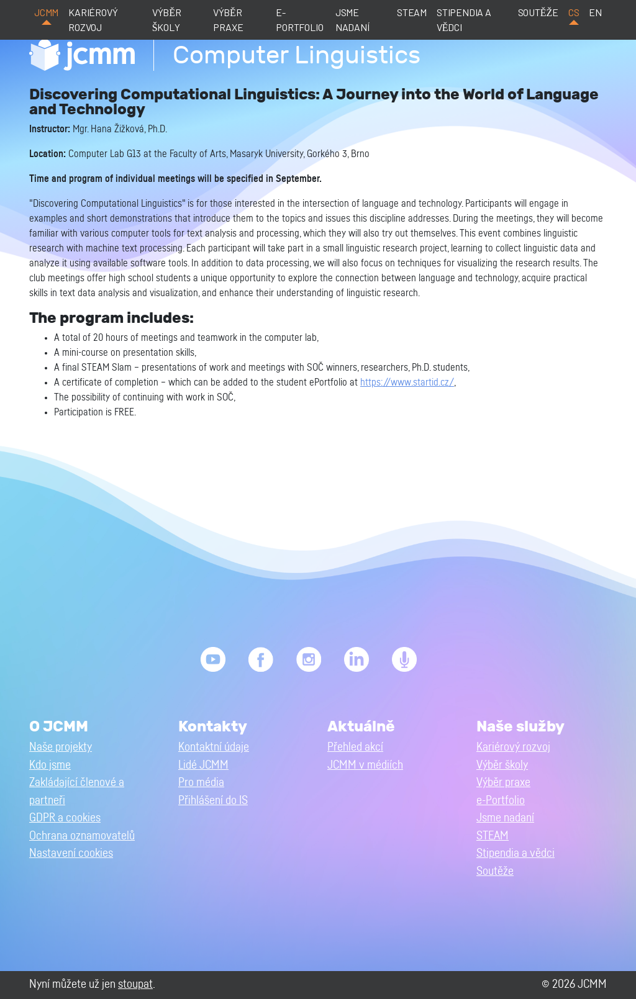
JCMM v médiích (365, 765)
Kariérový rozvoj (92, 19)
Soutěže (538, 12)
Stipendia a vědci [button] (515, 853)
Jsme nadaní (352, 19)
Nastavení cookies (71, 853)
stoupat (135, 984)
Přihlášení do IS (213, 801)
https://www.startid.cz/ (407, 382)
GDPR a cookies (65, 818)
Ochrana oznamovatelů (82, 836)
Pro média (201, 783)
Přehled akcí (355, 747)
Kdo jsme (50, 765)
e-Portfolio (299, 19)
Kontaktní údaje (213, 747)
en (595, 12)
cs (573, 12)
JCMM (46, 12)
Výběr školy (166, 19)
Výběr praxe (228, 19)
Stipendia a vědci (464, 19)
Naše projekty (60, 747)
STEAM (412, 12)
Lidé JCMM (203, 765)
